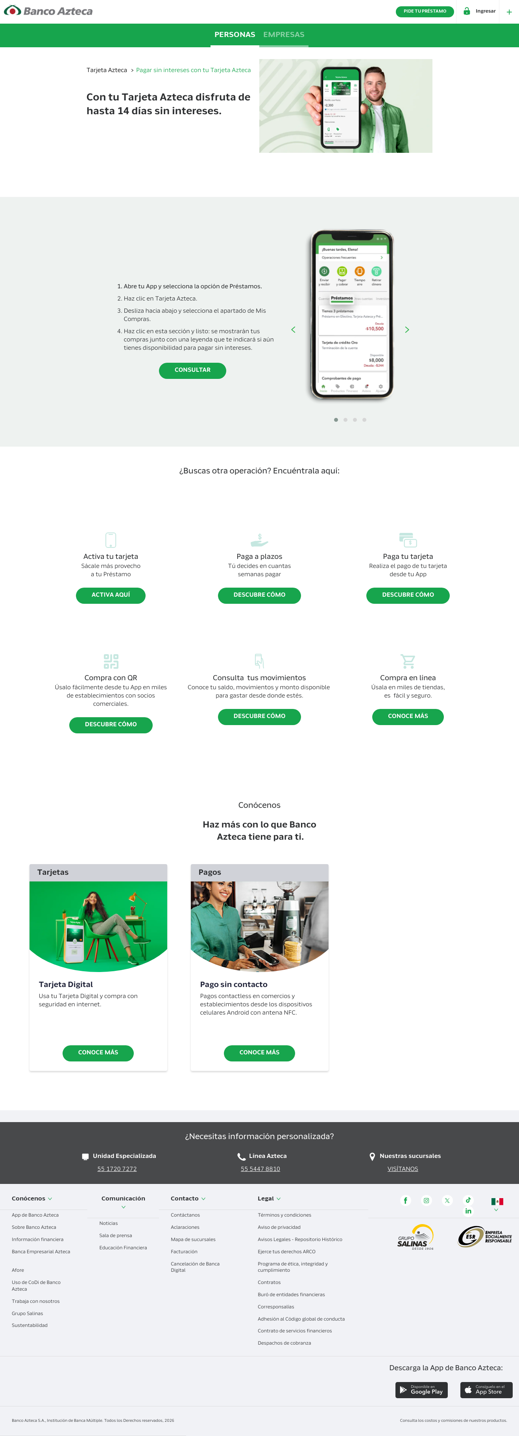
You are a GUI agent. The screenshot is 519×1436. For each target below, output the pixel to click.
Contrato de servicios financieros (298, 1331)
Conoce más (408, 717)
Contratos (272, 1283)
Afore (21, 1271)
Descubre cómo (260, 596)
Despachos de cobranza (287, 1343)
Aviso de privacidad (282, 1228)
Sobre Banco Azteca (37, 1228)
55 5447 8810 (260, 1170)
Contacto (188, 1199)
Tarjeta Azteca (108, 71)
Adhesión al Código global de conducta (304, 1319)
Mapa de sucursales (196, 1240)
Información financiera (40, 1240)
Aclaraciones (188, 1228)
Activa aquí (111, 596)
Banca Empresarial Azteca (41, 1255)
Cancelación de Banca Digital (195, 1268)
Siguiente (407, 330)
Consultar (193, 371)
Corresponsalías (279, 1307)
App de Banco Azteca (38, 1215)
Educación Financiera (123, 1251)
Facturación (187, 1252)
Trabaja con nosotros (39, 1302)
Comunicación (123, 1203)
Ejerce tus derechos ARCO (289, 1252)
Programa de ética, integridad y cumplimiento (293, 1268)
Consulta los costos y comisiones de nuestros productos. (453, 1421)
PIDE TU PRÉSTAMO (425, 11)
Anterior (293, 330)
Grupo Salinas (30, 1314)
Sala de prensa (118, 1236)
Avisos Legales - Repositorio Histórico (303, 1240)
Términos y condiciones (287, 1215)
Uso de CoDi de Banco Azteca (36, 1286)
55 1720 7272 (117, 1170)
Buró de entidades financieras (294, 1295)
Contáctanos (188, 1215)
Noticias (111, 1224)
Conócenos (32, 1199)
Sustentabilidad (33, 1326)
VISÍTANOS (403, 1170)
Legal (269, 1199)
